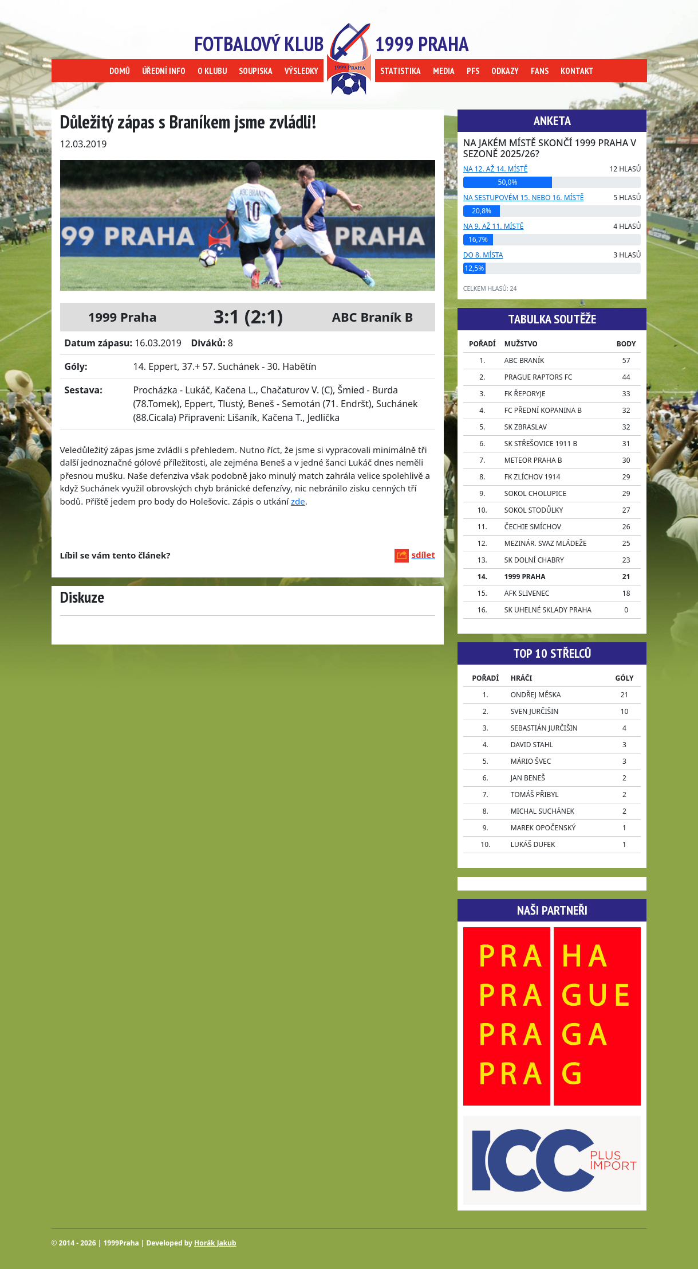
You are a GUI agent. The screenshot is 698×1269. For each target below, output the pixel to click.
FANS (540, 70)
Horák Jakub (215, 1243)
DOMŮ (119, 70)
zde (298, 501)
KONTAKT (577, 70)
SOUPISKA (256, 70)
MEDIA (444, 70)
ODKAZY (505, 70)
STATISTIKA (400, 70)
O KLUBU (212, 70)
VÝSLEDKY (301, 70)
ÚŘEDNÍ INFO (164, 70)
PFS (473, 70)
